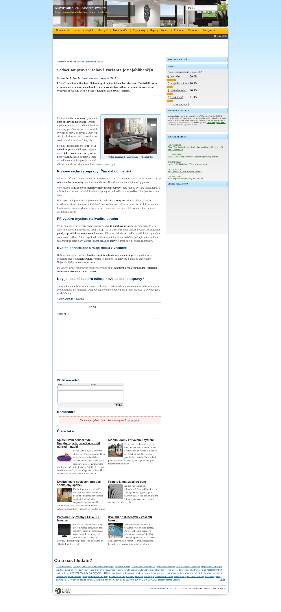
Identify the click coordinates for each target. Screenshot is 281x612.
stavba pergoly (86, 582)
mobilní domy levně (162, 572)
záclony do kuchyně (124, 582)
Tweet (92, 306)
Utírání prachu (178, 90)
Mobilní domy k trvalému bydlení (131, 442)
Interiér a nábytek (84, 30)
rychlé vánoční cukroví (163, 579)
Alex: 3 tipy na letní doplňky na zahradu (185, 179)
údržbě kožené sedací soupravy (100, 240)
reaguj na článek (108, 78)
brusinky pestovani (81, 569)
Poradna (193, 30)
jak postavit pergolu (210, 569)
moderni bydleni (214, 572)
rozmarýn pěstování (134, 579)
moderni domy (62, 575)
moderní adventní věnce (195, 572)
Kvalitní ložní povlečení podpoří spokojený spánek (79, 485)
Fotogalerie (209, 30)
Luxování (175, 76)
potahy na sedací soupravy (95, 578)
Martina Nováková (74, 298)
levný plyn (192, 118)
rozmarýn (148, 579)
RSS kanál (222, 36)
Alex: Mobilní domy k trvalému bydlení (184, 171)
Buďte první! (133, 422)
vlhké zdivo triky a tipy (104, 582)
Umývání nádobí (179, 83)
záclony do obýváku (146, 581)
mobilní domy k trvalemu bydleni (138, 572)
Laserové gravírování (216, 122)
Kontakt (170, 590)
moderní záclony (143, 575)
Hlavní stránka (77, 61)
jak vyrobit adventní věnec (82, 572)
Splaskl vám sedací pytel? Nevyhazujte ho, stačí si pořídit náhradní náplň (78, 445)
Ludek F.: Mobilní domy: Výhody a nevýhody (187, 164)
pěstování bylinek (214, 575)
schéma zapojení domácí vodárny (189, 579)
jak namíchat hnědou (165, 569)
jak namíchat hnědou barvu (143, 569)
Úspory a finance (159, 30)
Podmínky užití (190, 590)
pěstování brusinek (176, 575)
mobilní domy (178, 572)
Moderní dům (120, 30)
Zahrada (179, 30)
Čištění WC (176, 97)
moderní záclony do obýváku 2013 (88, 575)
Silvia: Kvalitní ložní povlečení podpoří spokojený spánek (193, 157)
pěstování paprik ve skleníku (68, 579)
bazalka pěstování (64, 569)
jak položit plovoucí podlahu (188, 569)
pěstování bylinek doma (195, 575)
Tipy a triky (139, 30)
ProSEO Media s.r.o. (208, 590)
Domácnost (62, 30)
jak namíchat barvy (122, 569)
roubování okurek (117, 579)
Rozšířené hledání (206, 12)
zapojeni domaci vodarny (169, 582)
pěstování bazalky (159, 575)
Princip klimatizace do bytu (127, 483)
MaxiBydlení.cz (158, 590)
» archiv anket (181, 104)
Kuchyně (103, 30)
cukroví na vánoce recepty (102, 569)
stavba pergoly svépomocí (67, 582)
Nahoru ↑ (63, 313)
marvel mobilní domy (113, 572)
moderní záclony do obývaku (122, 575)
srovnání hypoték (213, 579)
